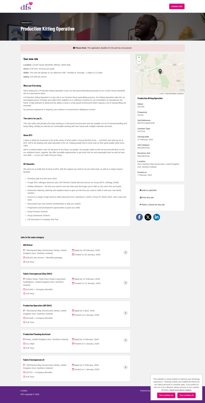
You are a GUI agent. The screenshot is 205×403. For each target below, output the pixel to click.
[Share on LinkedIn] (156, 217)
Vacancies (26, 23)
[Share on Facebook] (139, 217)
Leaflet (161, 93)
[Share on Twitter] (148, 217)
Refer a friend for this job (152, 205)
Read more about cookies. (181, 390)
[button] (160, 71)
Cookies (24, 391)
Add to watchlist (148, 190)
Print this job (147, 197)
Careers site (176, 6)
